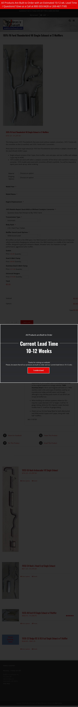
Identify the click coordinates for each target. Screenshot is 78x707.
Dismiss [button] (71, 6)
